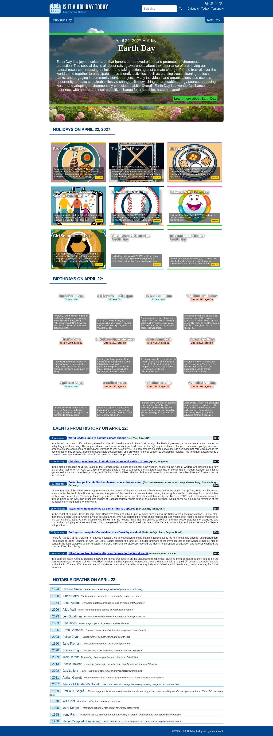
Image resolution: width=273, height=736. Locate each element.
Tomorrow (217, 8)
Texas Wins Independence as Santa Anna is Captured (102, 508)
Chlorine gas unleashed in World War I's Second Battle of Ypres (108, 461)
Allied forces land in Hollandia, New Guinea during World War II (108, 553)
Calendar (193, 8)
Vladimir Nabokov (201, 295)
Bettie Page (71, 339)
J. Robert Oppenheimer (115, 339)
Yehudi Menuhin (202, 383)
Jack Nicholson (71, 295)
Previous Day (62, 20)
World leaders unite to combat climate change (97, 437)
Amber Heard (71, 383)
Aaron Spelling (201, 339)
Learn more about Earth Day (195, 98)
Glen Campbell (158, 339)
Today (205, 8)
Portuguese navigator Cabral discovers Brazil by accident (105, 532)
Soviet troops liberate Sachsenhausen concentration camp (105, 482)
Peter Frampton (158, 295)
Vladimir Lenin (158, 383)
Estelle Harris (114, 383)
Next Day (213, 20)
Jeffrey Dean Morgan (115, 295)
